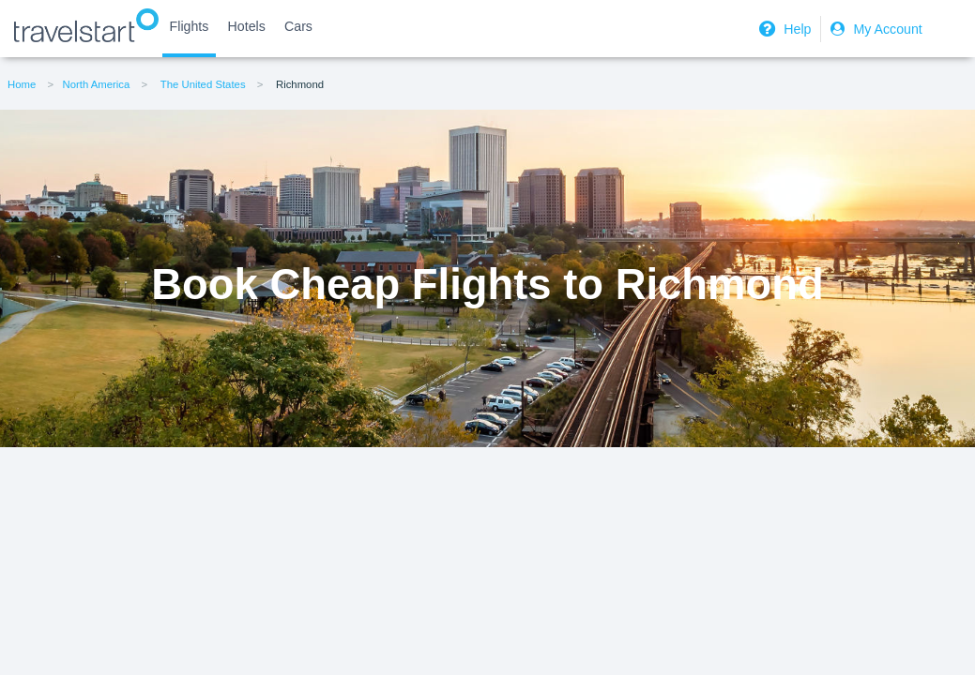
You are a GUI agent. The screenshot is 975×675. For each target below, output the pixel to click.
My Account (874, 29)
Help (782, 29)
